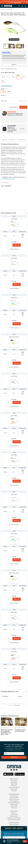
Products (3, 9)
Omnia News (14, 814)
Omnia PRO (14, 806)
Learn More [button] (22, 128)
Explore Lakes (14, 804)
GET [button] (25, 841)
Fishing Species (14, 801)
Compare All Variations (6, 85)
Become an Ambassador (14, 818)
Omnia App (14, 808)
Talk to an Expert (14, 824)
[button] (14, 144)
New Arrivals (14, 780)
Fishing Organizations (14, 802)
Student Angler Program (14, 819)
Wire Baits (9, 9)
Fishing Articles (14, 797)
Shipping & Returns (14, 826)
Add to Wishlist (13, 107)
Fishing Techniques (14, 799)
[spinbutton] (9, 245)
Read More (14, 64)
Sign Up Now (14, 757)
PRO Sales (14, 785)
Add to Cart (23, 107)
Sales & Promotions (14, 787)
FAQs (14, 828)
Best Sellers (14, 782)
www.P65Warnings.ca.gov (8, 178)
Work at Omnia (14, 816)
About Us (14, 813)
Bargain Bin (14, 784)
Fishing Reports (14, 796)
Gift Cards (14, 791)
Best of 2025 (14, 789)
